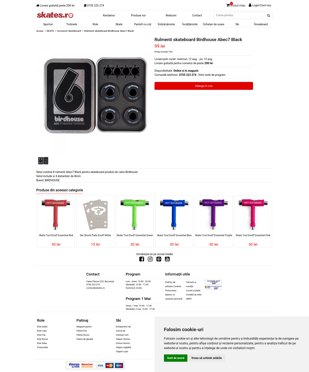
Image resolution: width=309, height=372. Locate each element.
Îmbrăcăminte (166, 24)
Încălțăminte (190, 24)
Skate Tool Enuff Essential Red (56, 235)
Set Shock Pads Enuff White (95, 235)
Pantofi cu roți (142, 24)
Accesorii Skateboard (69, 30)
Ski (237, 24)
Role (95, 24)
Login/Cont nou (261, 5)
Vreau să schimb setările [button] (206, 358)
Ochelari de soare (213, 24)
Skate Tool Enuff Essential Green (135, 235)
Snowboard (261, 24)
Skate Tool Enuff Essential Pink (253, 235)
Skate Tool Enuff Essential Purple (213, 235)
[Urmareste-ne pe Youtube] (167, 260)
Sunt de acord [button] (175, 358)
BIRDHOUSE (52, 180)
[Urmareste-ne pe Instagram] (150, 260)
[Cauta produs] (269, 15)
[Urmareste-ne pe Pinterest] (159, 260)
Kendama (108, 15)
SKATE (50, 30)
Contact (197, 15)
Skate (118, 24)
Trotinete (71, 24)
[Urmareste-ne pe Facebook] (142, 260)
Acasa (39, 30)
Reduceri (171, 15)
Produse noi (138, 15)
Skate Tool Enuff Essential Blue (174, 235)
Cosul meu (236, 4)
